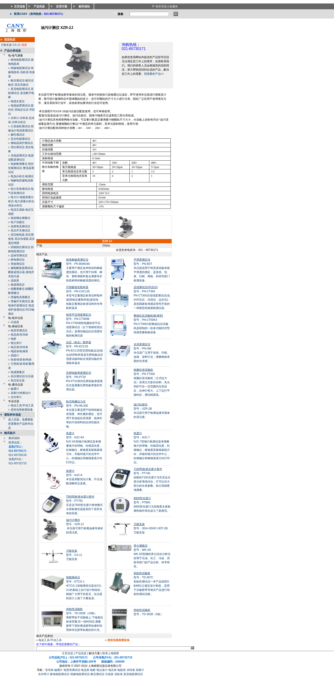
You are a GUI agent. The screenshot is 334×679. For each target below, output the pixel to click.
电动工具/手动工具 (22, 405)
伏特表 (131, 670)
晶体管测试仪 (19, 255)
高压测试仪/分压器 (22, 376)
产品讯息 (81, 653)
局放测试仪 (18, 263)
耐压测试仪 (97, 674)
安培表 (49, 670)
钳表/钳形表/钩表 (21, 359)
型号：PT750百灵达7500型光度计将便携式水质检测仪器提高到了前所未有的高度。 (84, 505)
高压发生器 (18, 380)
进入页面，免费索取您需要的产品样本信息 (20, 424)
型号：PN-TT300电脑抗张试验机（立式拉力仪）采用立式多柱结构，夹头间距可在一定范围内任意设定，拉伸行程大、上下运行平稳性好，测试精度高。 (152, 382)
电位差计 (16, 343)
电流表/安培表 (19, 334)
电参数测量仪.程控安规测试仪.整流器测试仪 (21, 168)
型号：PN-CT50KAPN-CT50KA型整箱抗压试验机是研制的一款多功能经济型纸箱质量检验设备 (152, 324)
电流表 (85, 670)
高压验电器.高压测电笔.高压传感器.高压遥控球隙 (21, 239)
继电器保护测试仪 (22, 143)
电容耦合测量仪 (20, 218)
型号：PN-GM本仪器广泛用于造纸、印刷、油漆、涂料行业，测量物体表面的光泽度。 (152, 353)
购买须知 (14, 438)
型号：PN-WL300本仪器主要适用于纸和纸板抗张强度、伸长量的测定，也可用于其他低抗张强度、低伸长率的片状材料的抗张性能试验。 (84, 414)
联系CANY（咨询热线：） (39, 14)
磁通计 (15, 388)
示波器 (15, 322)
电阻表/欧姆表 (19, 351)
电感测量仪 (18, 372)
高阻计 (15, 355)
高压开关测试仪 (20, 230)
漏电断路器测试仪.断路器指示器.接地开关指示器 (21, 272)
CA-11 (16, 45)
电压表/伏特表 (19, 347)
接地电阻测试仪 (59, 674)
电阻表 (121, 670)
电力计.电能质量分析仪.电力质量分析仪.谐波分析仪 (21, 201)
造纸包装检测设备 (22, 409)
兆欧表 (118, 674)
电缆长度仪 (18, 101)
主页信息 (67, 653)
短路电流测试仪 (20, 226)
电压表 (112, 670)
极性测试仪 (18, 134)
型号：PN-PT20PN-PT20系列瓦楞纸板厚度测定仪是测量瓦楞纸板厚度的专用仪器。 (84, 381)
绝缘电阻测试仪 (80, 674)
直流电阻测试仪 (133, 674)
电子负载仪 (18, 222)
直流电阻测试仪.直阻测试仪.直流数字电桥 (21, 93)
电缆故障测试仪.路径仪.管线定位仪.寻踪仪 (21, 109)
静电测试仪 (18, 259)
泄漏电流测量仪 (20, 297)
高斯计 (140, 670)
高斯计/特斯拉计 (21, 393)
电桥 (13, 338)
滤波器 (15, 280)
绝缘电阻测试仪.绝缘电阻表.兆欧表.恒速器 (21, 72)
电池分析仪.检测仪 (22, 176)
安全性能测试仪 (20, 138)
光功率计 (16, 397)
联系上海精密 (110, 653)
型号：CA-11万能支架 (74, 555)
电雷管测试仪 (19, 330)
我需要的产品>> (154, 73)
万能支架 (6, 45)
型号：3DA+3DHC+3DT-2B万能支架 (151, 528)
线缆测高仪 (18, 284)
